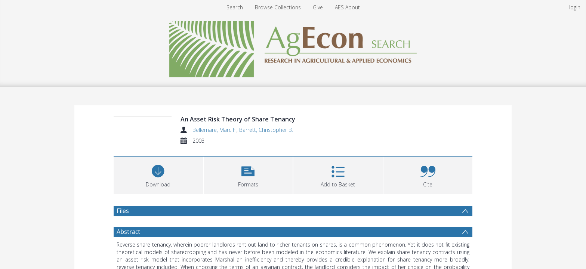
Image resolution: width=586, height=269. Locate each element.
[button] (248, 174)
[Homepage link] (293, 47)
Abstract (128, 232)
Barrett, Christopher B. (266, 129)
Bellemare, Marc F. (214, 129)
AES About (347, 7)
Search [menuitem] (234, 7)
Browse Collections (278, 7)
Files (123, 211)
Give (318, 7)
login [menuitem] (574, 7)
